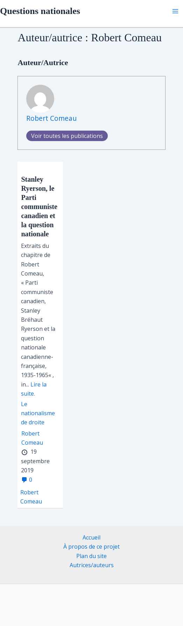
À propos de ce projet (91, 546)
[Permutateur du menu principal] (175, 11)
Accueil (91, 537)
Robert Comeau (51, 118)
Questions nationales (40, 11)
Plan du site (91, 556)
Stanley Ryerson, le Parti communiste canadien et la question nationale (39, 206)
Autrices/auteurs (92, 565)
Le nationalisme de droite (38, 413)
